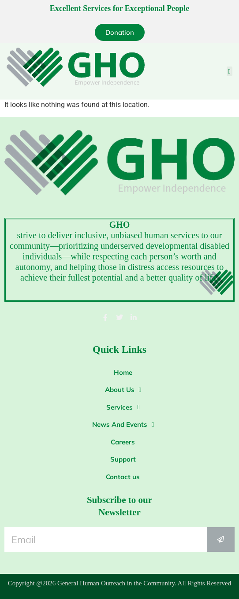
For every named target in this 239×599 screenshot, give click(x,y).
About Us (123, 390)
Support (123, 459)
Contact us (123, 477)
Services (122, 407)
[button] (229, 72)
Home (123, 372)
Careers (123, 442)
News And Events (123, 425)
